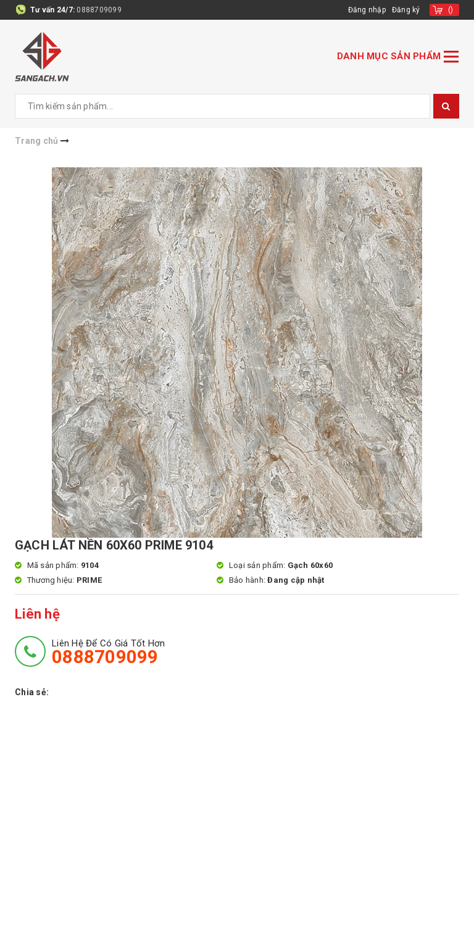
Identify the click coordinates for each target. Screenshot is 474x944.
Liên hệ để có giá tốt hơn (108, 652)
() (451, 10)
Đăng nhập (367, 10)
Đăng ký (406, 10)
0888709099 (99, 10)
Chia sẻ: (32, 692)
